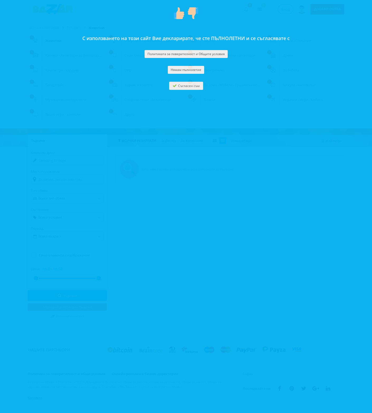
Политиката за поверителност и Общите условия (186, 54)
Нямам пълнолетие (186, 69)
